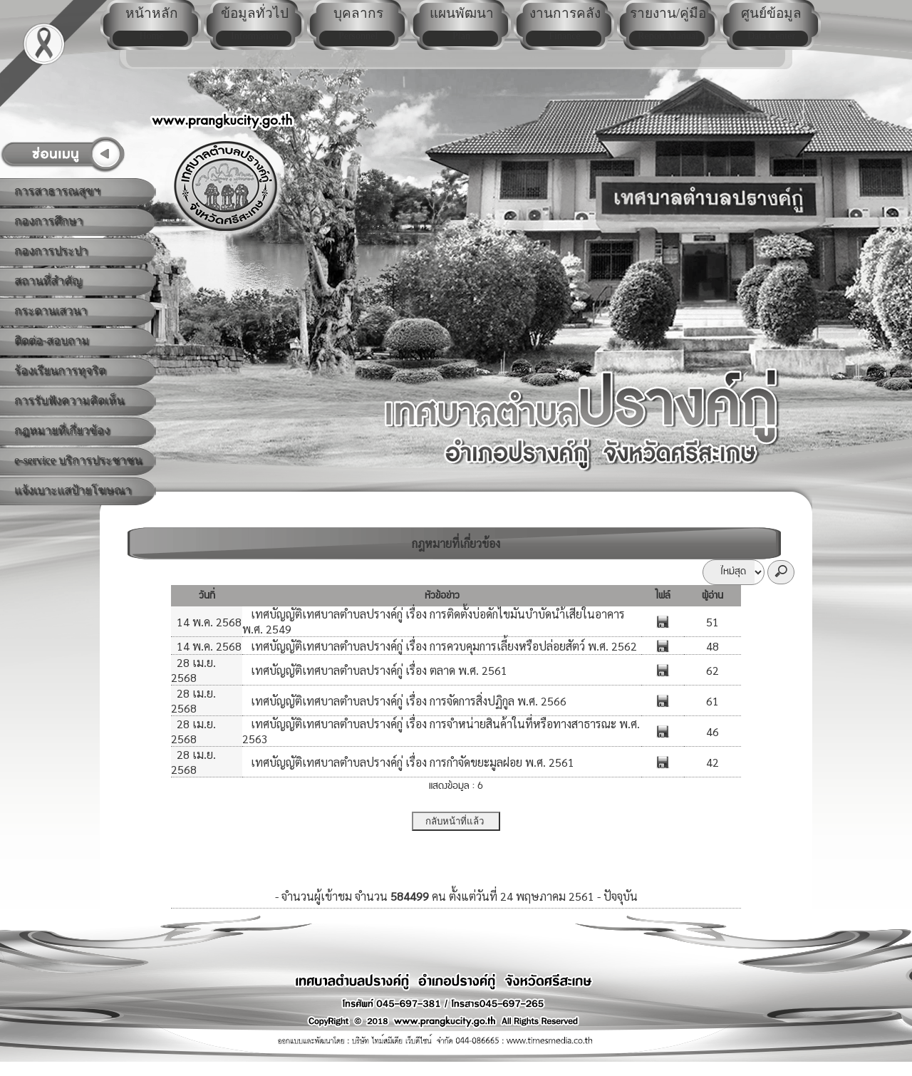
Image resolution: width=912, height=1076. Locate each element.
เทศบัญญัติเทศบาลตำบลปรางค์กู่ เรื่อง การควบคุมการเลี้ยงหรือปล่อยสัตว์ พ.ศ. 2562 (442, 645)
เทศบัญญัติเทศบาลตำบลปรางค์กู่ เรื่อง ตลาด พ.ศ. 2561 (377, 670)
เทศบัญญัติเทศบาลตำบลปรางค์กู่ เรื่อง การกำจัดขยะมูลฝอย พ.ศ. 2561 (411, 762)
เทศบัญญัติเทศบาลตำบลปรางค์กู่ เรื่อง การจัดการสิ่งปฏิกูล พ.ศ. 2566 (407, 700)
